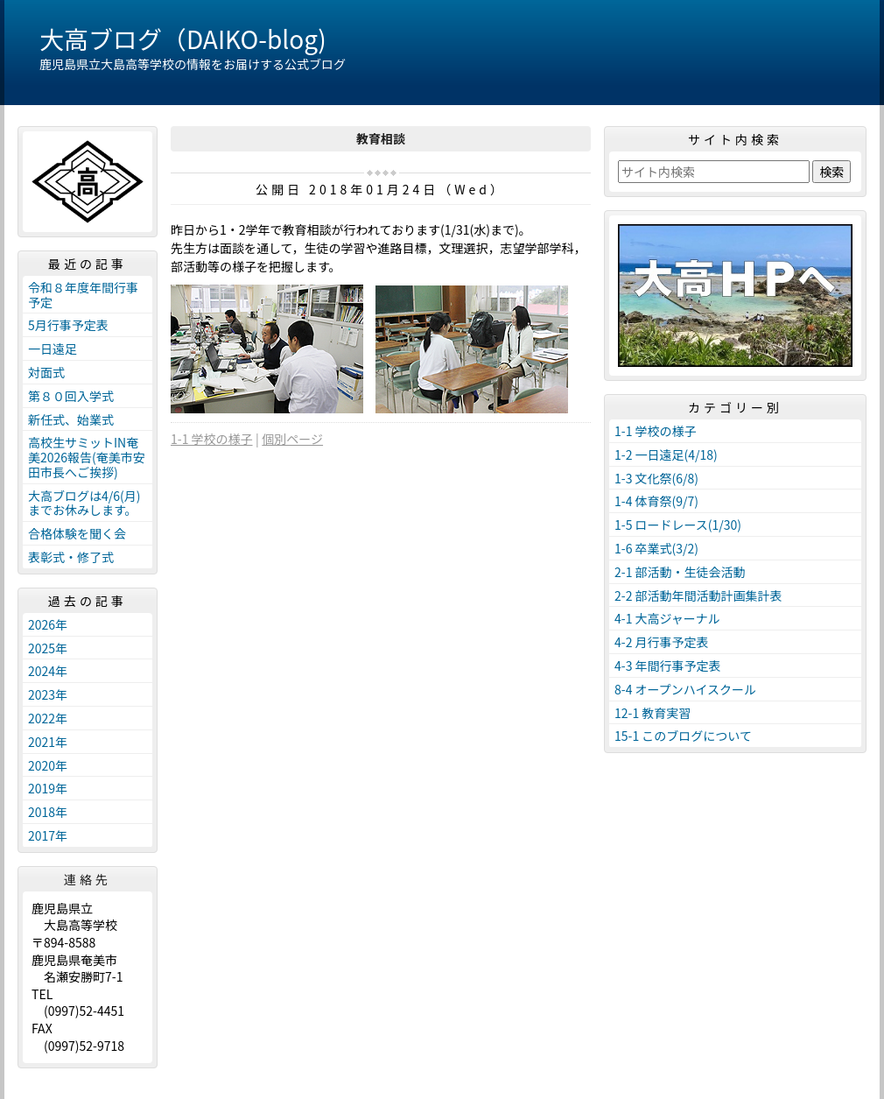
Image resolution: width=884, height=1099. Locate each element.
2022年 (47, 718)
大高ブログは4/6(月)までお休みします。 (84, 503)
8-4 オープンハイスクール (685, 689)
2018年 (47, 812)
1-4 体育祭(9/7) (656, 501)
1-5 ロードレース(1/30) (677, 524)
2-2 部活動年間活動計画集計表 (698, 595)
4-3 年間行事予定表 (667, 665)
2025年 (47, 648)
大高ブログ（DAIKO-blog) (182, 38)
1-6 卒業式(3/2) (656, 548)
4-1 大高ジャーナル (667, 618)
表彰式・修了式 (71, 557)
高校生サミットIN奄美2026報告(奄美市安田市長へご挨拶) (86, 457)
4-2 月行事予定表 (661, 642)
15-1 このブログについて (683, 735)
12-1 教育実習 (652, 713)
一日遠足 (52, 348)
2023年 (47, 694)
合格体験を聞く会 (77, 533)
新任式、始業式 (71, 419)
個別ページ (292, 438)
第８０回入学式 (71, 396)
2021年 (47, 741)
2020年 (47, 765)
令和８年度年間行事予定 (83, 294)
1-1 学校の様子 (212, 438)
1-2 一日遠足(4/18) (666, 454)
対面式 (46, 372)
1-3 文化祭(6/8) (656, 478)
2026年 (47, 624)
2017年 (47, 835)
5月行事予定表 (68, 325)
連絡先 (87, 879)
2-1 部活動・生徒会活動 (680, 572)
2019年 (47, 788)
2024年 (47, 671)
